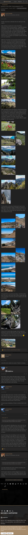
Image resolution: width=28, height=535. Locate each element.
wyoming (3, 10)
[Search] (26, 1)
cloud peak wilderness (21, 8)
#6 (26, 459)
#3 (26, 373)
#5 (26, 414)
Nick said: (4, 417)
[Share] (24, 19)
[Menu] (1, 1)
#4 (26, 392)
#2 (26, 360)
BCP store (19, 522)
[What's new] (23, 1)
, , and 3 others (11, 349)
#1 (26, 18)
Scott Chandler (5, 8)
